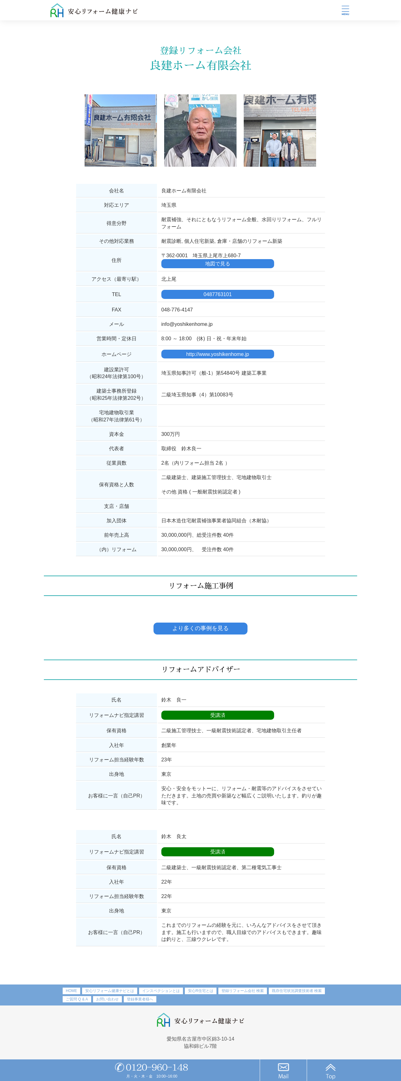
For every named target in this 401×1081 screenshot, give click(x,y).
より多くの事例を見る (200, 628)
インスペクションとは (161, 991)
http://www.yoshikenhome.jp (217, 354)
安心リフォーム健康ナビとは (109, 991)
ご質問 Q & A (77, 999)
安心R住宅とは (200, 991)
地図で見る (217, 263)
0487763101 (218, 294)
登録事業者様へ (140, 999)
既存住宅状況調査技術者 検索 (297, 991)
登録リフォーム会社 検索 (242, 991)
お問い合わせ (107, 999)
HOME (71, 991)
